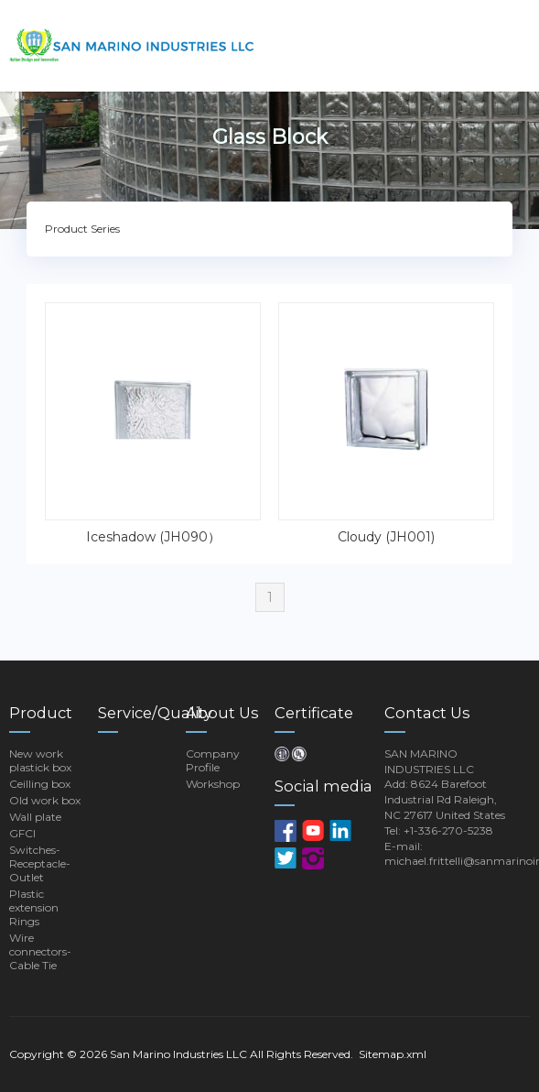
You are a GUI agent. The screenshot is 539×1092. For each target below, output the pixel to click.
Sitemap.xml (392, 1054)
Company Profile (213, 760)
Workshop (213, 784)
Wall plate (35, 817)
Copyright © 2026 (59, 1054)
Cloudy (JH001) (386, 537)
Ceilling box (39, 784)
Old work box (45, 800)
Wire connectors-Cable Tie (40, 951)
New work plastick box (40, 760)
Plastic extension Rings (34, 907)
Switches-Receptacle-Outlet (39, 863)
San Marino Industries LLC (178, 1054)
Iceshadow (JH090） (153, 537)
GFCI (22, 833)
